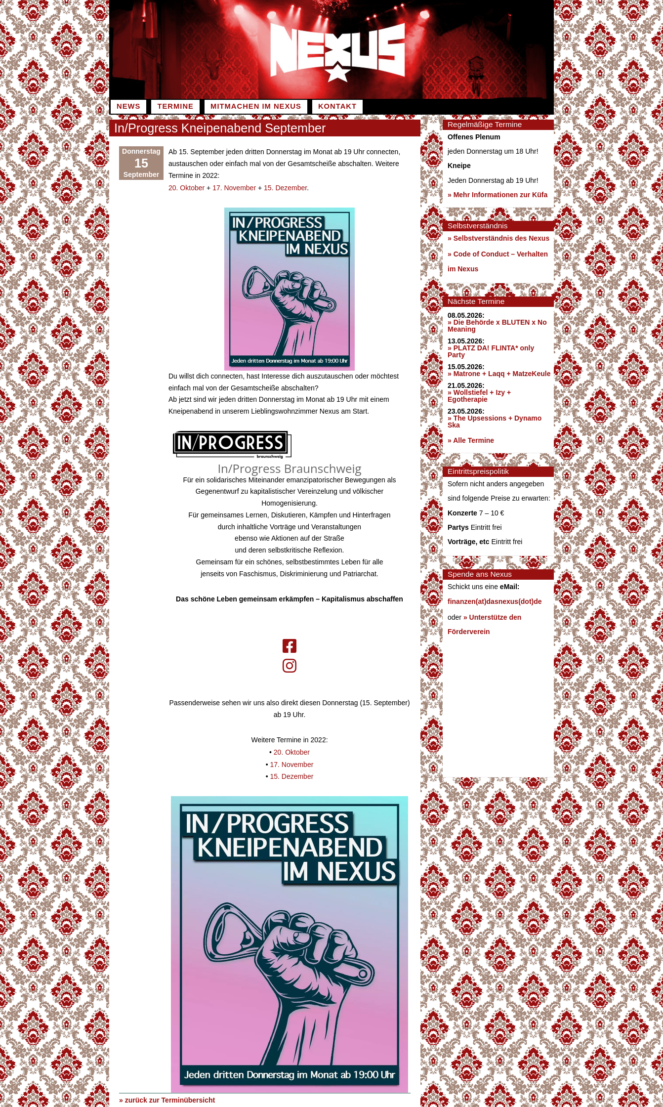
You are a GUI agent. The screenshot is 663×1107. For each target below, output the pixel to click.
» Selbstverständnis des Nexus (498, 238)
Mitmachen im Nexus (255, 106)
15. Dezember (285, 187)
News (128, 106)
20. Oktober (186, 187)
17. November (234, 187)
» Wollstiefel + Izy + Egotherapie (479, 395)
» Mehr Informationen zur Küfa (497, 195)
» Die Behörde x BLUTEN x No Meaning (497, 325)
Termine (175, 106)
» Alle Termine (471, 440)
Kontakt (337, 106)
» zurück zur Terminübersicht (167, 1098)
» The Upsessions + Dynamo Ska (494, 421)
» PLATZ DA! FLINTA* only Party (491, 351)
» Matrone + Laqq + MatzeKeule (499, 374)
